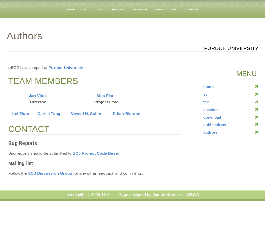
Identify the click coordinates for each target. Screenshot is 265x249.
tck (99, 9)
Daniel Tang (49, 113)
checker (117, 9)
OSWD (193, 194)
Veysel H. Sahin (86, 113)
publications (166, 9)
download (139, 9)
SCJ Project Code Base (95, 153)
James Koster (166, 194)
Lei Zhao (20, 113)
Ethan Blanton (126, 113)
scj (86, 9)
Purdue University (65, 67)
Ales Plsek (106, 95)
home (71, 9)
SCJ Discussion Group (50, 173)
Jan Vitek (38, 95)
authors (191, 9)
